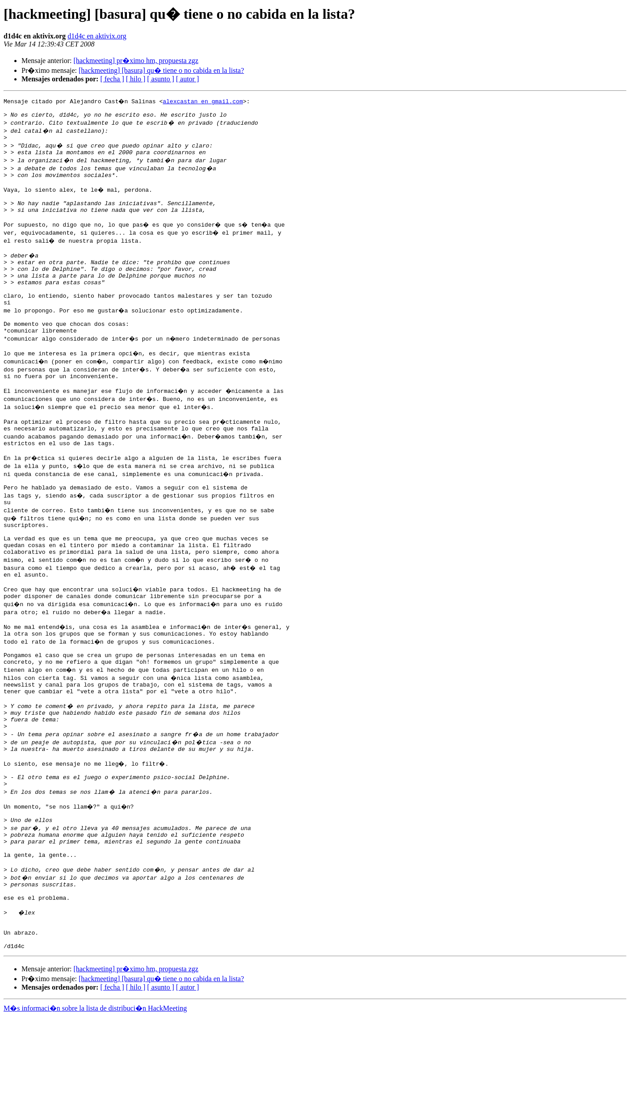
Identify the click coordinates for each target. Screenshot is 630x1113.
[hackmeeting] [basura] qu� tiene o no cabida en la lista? (161, 70)
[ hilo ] (136, 79)
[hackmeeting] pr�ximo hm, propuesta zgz (135, 60)
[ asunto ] (160, 79)
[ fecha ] (112, 79)
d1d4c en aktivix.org (96, 36)
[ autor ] (187, 79)
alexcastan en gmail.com (204, 101)
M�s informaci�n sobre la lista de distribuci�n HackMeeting (95, 1105)
